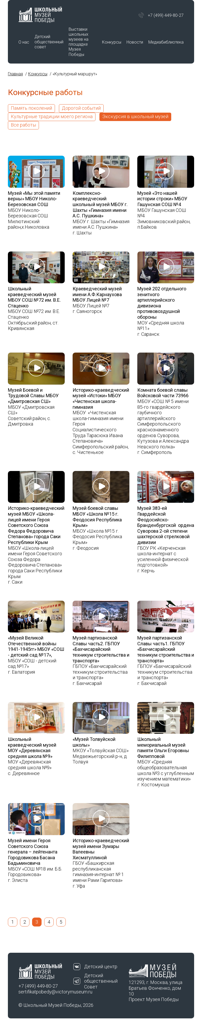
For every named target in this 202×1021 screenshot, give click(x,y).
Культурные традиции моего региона (52, 116)
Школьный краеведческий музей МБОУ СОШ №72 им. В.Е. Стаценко (34, 297)
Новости (135, 42)
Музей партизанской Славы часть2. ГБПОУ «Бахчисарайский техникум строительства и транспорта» (101, 649)
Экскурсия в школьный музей (135, 116)
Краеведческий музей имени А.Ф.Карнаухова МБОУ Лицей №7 (97, 294)
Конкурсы (111, 42)
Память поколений (31, 108)
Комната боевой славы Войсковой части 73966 (163, 393)
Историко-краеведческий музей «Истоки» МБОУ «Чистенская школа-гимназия (101, 398)
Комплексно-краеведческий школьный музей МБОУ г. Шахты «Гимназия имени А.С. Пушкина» (100, 204)
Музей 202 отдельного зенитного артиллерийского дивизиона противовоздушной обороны (161, 303)
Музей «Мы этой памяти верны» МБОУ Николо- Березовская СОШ (34, 198)
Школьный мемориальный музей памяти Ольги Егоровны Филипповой (163, 747)
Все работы (23, 125)
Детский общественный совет (48, 41)
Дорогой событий (81, 108)
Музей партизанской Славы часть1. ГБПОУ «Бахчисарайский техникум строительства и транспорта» (165, 649)
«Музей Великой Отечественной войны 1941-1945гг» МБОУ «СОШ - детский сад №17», (36, 646)
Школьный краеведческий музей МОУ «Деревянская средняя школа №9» (32, 747)
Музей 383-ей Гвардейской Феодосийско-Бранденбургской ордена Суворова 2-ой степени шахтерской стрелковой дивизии (165, 525)
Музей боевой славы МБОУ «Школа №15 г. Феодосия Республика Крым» (97, 516)
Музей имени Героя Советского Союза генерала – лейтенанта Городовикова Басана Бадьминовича (32, 852)
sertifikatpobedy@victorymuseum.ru (45, 991)
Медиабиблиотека (166, 42)
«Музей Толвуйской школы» (94, 742)
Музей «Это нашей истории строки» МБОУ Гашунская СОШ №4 (162, 198)
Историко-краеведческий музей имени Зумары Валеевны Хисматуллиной (101, 849)
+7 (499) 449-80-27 (166, 15)
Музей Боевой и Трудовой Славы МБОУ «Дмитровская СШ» (33, 395)
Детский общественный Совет (101, 981)
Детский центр (100, 966)
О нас (23, 42)
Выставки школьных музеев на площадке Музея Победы (78, 42)
